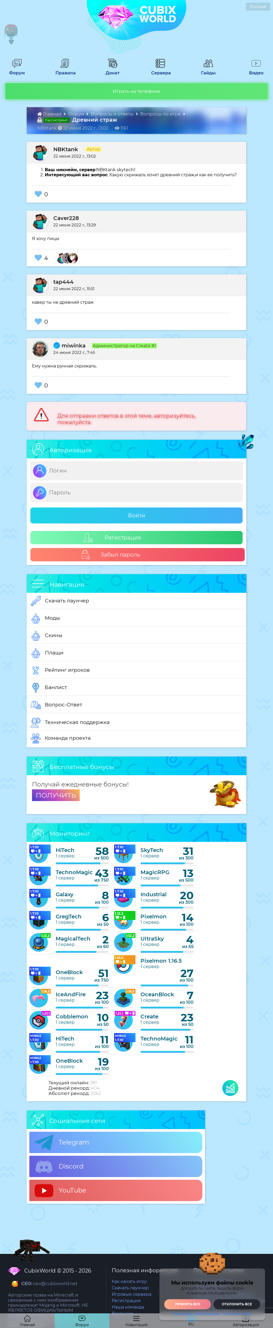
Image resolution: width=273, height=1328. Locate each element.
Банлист (49, 688)
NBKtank (65, 149)
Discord (59, 1166)
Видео (254, 70)
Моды (45, 618)
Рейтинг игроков (60, 670)
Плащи (47, 653)
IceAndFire (71, 994)
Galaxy (65, 894)
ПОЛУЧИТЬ (56, 795)
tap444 (63, 282)
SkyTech (151, 850)
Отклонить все (237, 1304)
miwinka (69, 345)
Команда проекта (61, 738)
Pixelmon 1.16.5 (161, 961)
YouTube (60, 1190)
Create (149, 1016)
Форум (15, 70)
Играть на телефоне (136, 91)
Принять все (187, 1304)
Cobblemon (72, 1016)
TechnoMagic (74, 872)
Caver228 (66, 218)
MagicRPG (154, 872)
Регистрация (112, 537)
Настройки (182, 1314)
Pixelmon (153, 916)
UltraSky (152, 938)
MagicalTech (73, 938)
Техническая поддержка (70, 723)
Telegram (62, 1142)
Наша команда (128, 1307)
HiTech (65, 850)
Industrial (153, 894)
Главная (49, 114)
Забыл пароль (110, 554)
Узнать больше (207, 1314)
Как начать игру (129, 1281)
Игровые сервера (131, 1294)
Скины (46, 636)
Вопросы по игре (161, 114)
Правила (64, 70)
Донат (110, 70)
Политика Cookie (237, 1314)
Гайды (206, 70)
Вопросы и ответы (113, 114)
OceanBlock (157, 994)
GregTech (69, 916)
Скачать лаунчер (60, 601)
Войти (136, 515)
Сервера (160, 70)
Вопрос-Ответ (56, 705)
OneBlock (69, 972)
